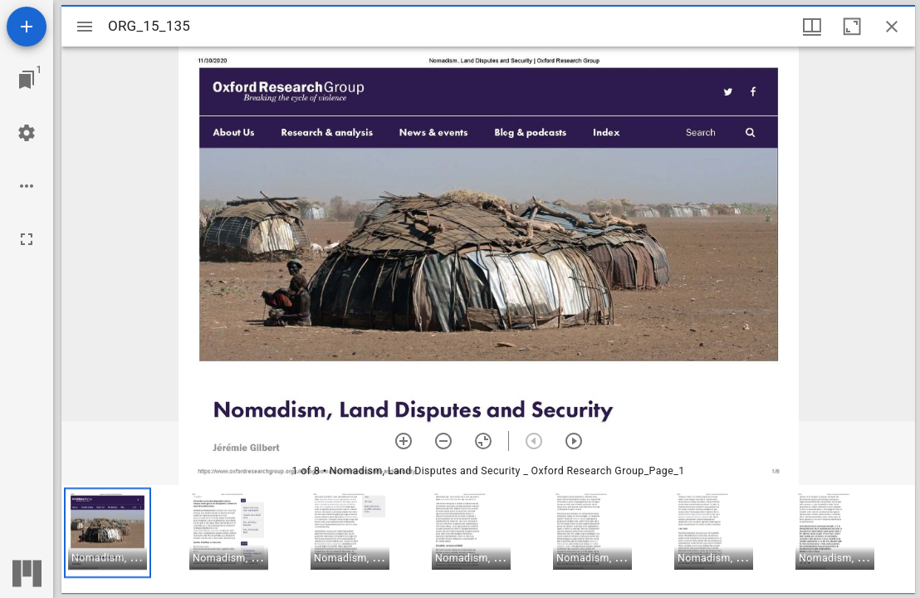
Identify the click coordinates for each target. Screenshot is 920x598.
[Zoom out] (443, 441)
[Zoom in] (403, 441)
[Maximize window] (852, 27)
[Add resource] (26, 27)
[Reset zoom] (483, 441)
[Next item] (574, 441)
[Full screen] (26, 239)
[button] (107, 533)
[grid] (488, 539)
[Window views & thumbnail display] (812, 27)
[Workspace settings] (26, 133)
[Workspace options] (26, 186)
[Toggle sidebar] (85, 27)
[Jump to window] (26, 80)
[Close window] (892, 27)
